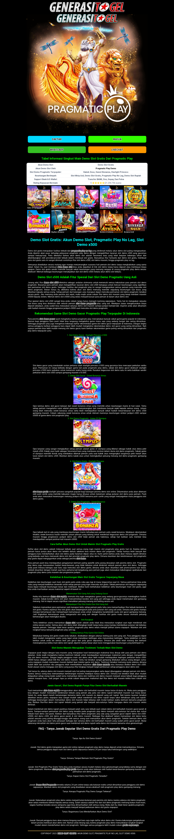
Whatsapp (57, 149)
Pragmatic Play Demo (106, 168)
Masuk (117, 139)
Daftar (57, 139)
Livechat (117, 149)
